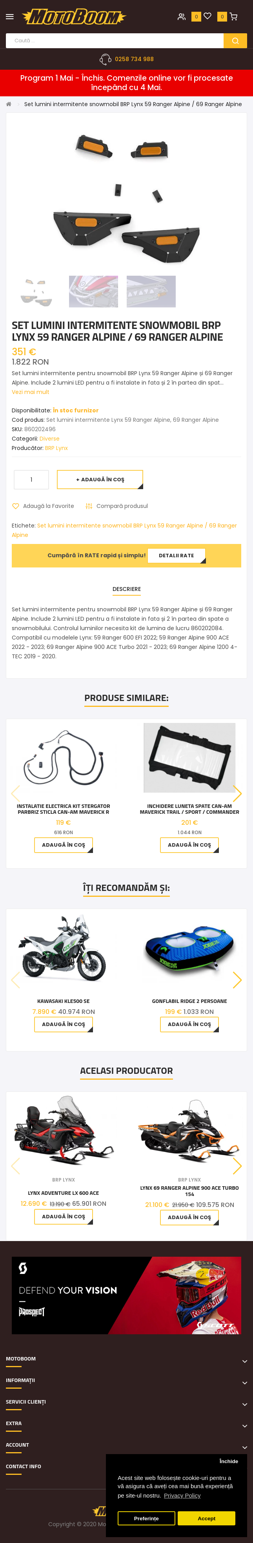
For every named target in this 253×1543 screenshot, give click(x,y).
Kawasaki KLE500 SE (63, 1001)
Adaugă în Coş (102, 479)
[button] (237, 793)
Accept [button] (206, 1518)
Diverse (50, 439)
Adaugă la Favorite (48, 506)
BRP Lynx (56, 448)
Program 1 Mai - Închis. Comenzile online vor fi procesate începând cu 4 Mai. (126, 83)
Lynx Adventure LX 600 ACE (63, 1193)
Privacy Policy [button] (182, 1495)
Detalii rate (176, 555)
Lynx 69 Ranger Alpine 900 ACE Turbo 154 (189, 1191)
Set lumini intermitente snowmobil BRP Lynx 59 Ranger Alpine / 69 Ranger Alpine (133, 104)
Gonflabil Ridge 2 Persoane (189, 1001)
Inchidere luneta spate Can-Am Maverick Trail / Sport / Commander (189, 809)
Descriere (127, 589)
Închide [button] (229, 1461)
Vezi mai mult (30, 392)
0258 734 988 (134, 59)
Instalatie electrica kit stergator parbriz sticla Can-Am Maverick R (63, 809)
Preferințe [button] (146, 1518)
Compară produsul (122, 506)
